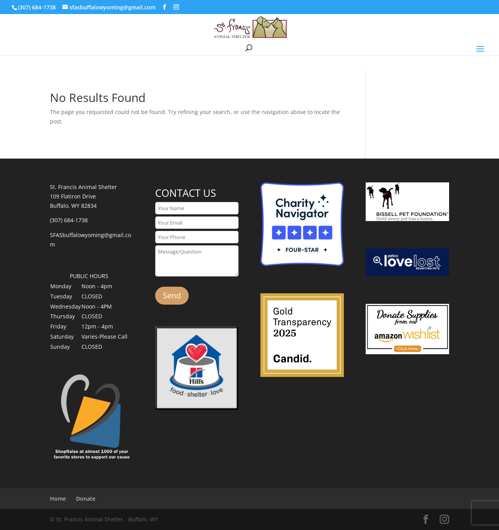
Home (58, 498)
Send (172, 295)
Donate (86, 498)
